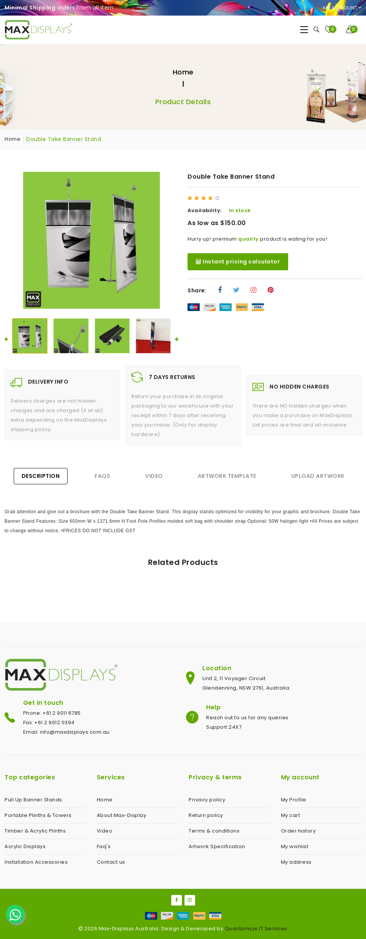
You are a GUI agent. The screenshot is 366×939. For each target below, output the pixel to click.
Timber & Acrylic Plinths (35, 830)
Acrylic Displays (25, 846)
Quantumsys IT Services (256, 928)
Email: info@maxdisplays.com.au (66, 732)
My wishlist (295, 846)
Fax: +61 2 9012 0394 (49, 722)
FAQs (102, 476)
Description (41, 476)
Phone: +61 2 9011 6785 (52, 713)
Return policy (206, 815)
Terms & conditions (214, 830)
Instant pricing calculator (238, 261)
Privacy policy (207, 799)
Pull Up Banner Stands (33, 799)
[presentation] (6, 339)
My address (296, 862)
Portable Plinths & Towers (38, 815)
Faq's (104, 846)
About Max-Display (122, 815)
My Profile (293, 799)
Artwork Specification (217, 846)
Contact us (111, 862)
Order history (298, 830)
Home (183, 72)
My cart (290, 815)
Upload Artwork (318, 476)
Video (154, 476)
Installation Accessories (36, 862)
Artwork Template (227, 476)
